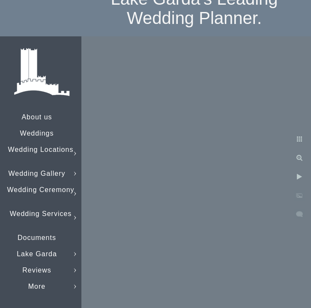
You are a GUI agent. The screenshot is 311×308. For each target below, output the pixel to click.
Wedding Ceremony (40, 189)
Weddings (37, 133)
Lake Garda (37, 254)
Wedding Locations (41, 149)
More (36, 286)
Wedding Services (41, 213)
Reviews (36, 270)
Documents (37, 237)
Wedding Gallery (37, 173)
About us (36, 117)
